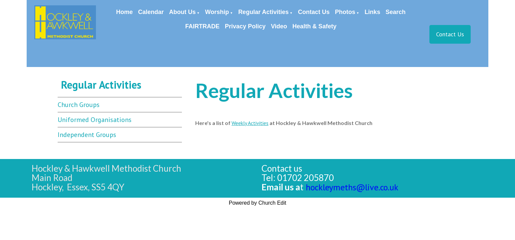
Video (279, 26)
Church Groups (79, 104)
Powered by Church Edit (257, 203)
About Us (182, 12)
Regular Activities (263, 12)
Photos (345, 12)
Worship (217, 12)
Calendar (151, 12)
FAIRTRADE (202, 26)
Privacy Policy (245, 26)
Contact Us (313, 12)
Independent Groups (87, 134)
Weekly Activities (250, 123)
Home (124, 12)
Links (372, 12)
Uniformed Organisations (95, 119)
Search (395, 12)
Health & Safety (314, 26)
